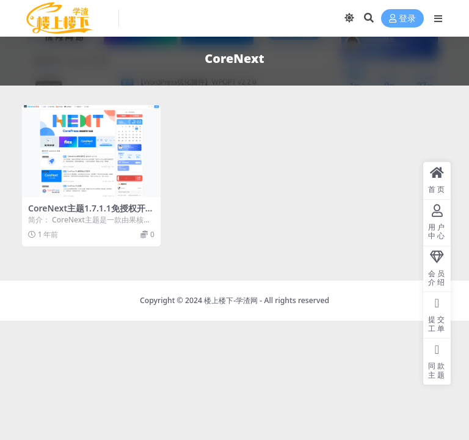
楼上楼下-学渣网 (231, 300)
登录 (402, 18)
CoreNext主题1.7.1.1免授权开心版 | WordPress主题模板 (91, 213)
